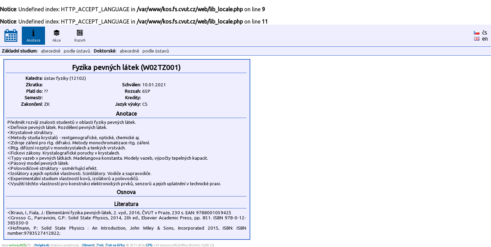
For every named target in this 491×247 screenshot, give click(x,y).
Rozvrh (80, 34)
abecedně (50, 51)
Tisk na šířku (115, 245)
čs (484, 32)
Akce (56, 34)
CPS (149, 245)
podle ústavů (77, 51)
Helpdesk (41, 245)
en (485, 38)
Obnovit (88, 245)
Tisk (100, 245)
